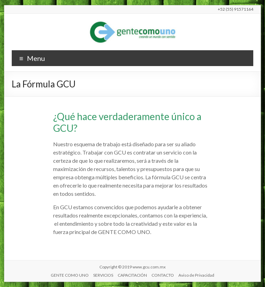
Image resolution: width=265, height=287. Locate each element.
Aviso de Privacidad (196, 275)
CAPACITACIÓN (132, 275)
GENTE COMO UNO (70, 275)
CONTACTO (162, 275)
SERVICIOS (103, 275)
